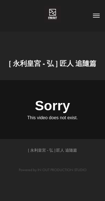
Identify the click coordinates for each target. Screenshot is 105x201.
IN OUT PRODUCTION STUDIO (62, 170)
